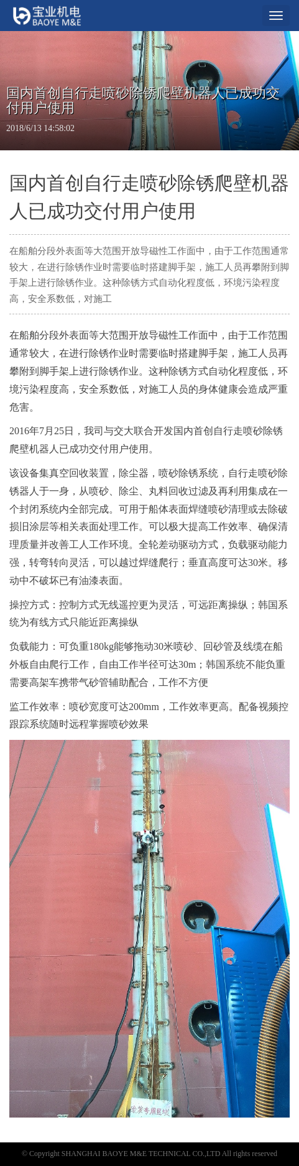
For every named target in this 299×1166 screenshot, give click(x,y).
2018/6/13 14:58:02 (40, 128)
